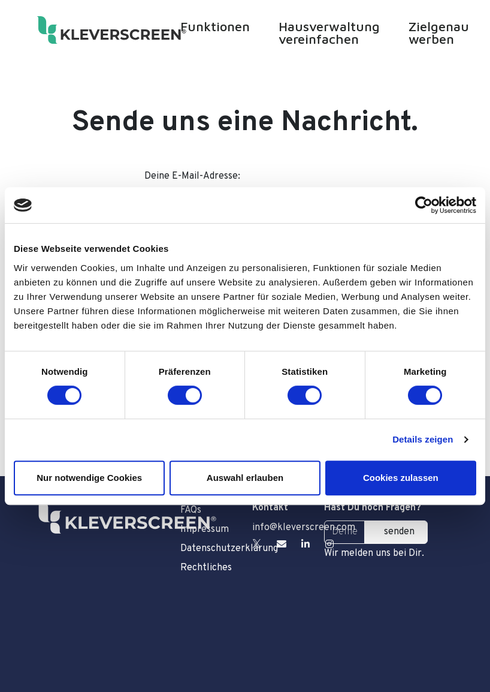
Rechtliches (206, 568)
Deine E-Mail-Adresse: (192, 176)
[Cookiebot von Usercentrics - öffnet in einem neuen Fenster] (423, 205)
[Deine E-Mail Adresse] (344, 532)
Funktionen (215, 26)
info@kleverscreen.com (303, 528)
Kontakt (270, 508)
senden (399, 532)
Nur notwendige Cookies (89, 478)
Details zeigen (422, 439)
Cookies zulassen (400, 478)
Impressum (204, 529)
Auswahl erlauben (245, 478)
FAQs (190, 510)
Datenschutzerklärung (209, 549)
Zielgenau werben (439, 33)
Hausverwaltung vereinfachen (329, 33)
